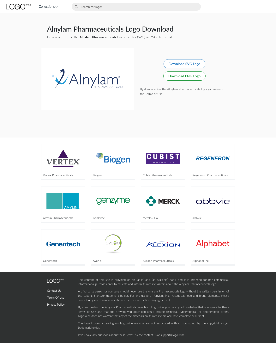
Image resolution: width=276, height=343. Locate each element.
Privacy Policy (55, 304)
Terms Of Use (55, 297)
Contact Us (54, 290)
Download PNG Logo (184, 76)
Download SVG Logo (184, 64)
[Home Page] (18, 6)
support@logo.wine (172, 335)
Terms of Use (154, 93)
